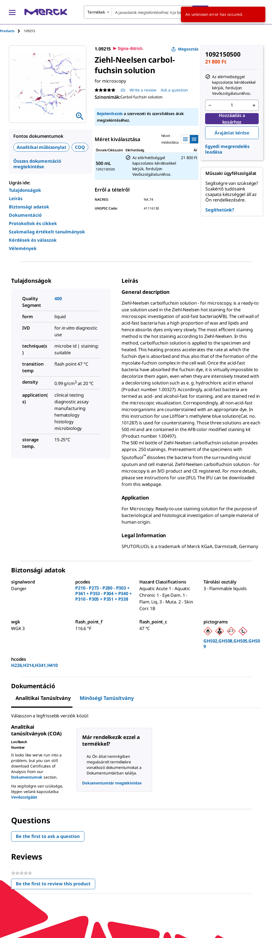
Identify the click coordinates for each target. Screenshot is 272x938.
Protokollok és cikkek (33, 223)
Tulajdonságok (25, 190)
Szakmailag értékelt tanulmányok (47, 232)
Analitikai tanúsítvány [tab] (43, 698)
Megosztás (184, 49)
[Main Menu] (12, 12)
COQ (80, 147)
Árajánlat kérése (232, 133)
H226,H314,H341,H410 (34, 665)
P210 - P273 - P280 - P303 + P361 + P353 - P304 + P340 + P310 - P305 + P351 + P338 (103, 593)
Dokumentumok (26, 777)
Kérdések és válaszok (33, 240)
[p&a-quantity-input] (232, 105)
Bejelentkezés (110, 113)
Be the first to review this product (55, 885)
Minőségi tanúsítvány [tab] (107, 698)
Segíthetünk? (219, 210)
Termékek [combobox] (96, 12)
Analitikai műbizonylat (41, 147)
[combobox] (146, 12)
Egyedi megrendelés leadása (227, 149)
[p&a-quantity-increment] (254, 105)
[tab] (12, 30)
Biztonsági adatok (29, 207)
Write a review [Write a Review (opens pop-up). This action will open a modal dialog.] (143, 90)
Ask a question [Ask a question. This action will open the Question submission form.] (174, 90)
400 (58, 298)
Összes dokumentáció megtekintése (37, 163)
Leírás (15, 198)
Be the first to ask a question (48, 836)
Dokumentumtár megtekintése (111, 783)
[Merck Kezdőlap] (45, 12)
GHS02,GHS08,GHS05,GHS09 (231, 643)
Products (7, 31)
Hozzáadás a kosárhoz (232, 118)
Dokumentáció (25, 215)
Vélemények (23, 248)
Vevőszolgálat (24, 797)
